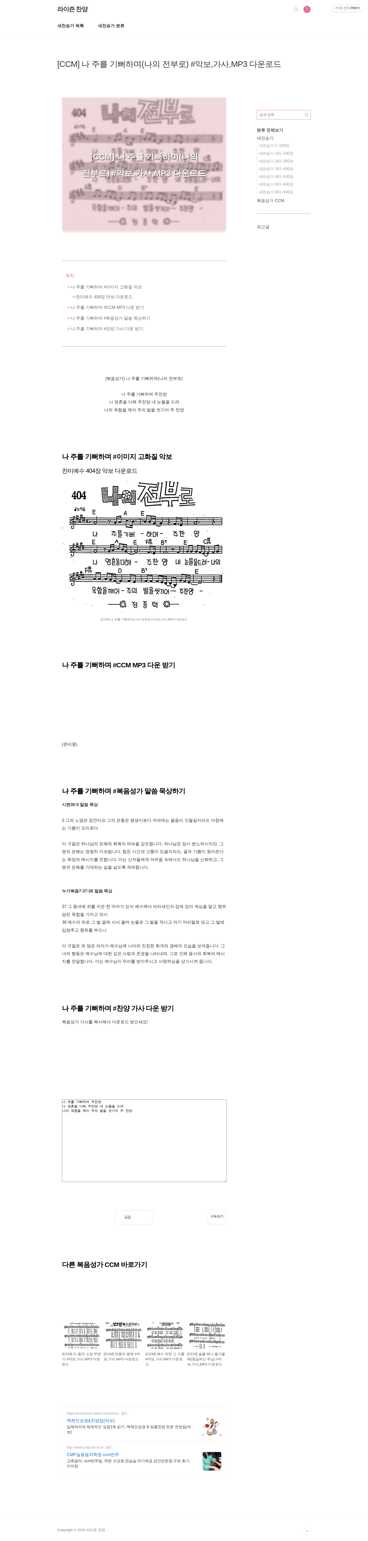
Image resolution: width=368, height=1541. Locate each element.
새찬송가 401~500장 (276, 177)
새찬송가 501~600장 (276, 184)
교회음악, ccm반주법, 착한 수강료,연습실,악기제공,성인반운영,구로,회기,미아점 (128, 1463)
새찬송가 (265, 138)
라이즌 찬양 (72, 9)
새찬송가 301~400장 (276, 169)
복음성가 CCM (270, 200)
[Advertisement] (144, 708)
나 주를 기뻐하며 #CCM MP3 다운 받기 (107, 307)
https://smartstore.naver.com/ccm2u (93, 1413)
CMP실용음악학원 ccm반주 (93, 1454)
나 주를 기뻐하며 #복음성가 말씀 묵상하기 (110, 318)
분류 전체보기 (270, 130)
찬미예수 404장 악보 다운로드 (104, 296)
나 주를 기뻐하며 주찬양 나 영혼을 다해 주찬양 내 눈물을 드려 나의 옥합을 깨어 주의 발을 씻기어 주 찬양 (144, 1140)
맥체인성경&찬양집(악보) (91, 1420)
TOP (307, 1531)
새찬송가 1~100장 (274, 146)
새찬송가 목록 (70, 25)
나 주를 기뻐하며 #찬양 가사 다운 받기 (107, 328)
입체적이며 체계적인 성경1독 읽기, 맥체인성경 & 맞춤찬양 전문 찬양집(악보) (129, 1429)
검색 (296, 9)
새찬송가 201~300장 (276, 161)
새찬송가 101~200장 (276, 153)
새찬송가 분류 (111, 25)
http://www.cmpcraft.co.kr (85, 1447)
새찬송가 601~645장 (276, 192)
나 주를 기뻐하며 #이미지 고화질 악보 (106, 287)
